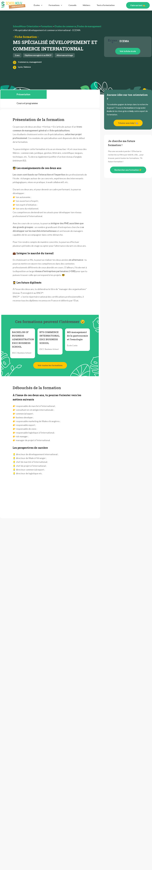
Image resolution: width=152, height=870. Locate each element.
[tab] (23, 94)
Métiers (86, 5)
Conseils (72, 5)
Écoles (38, 5)
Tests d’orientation (106, 5)
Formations (55, 5)
